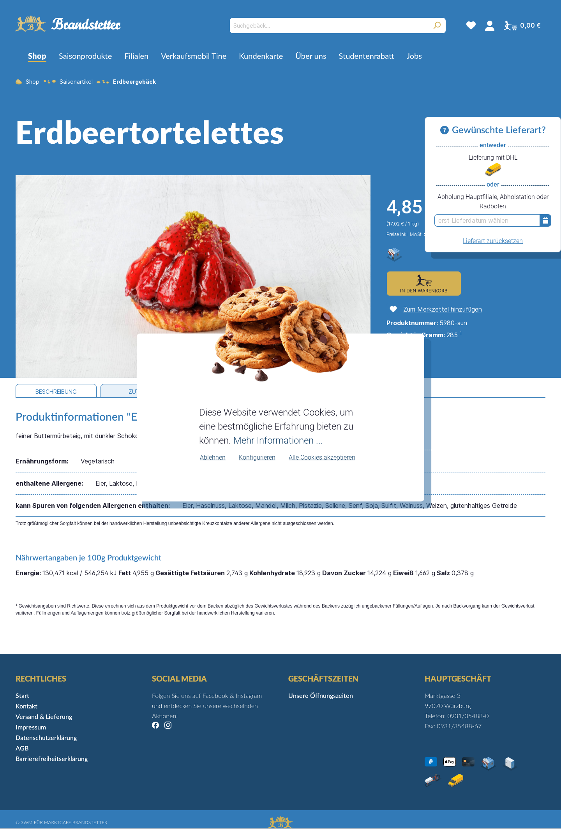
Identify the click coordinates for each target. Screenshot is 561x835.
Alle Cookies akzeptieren (322, 457)
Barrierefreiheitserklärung (52, 759)
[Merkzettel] (471, 25)
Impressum (31, 727)
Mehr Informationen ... (278, 440)
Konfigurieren (257, 457)
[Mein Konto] (489, 25)
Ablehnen (213, 457)
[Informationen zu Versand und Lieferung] (446, 130)
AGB (22, 748)
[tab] (56, 391)
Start (22, 696)
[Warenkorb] (522, 25)
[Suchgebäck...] (329, 25)
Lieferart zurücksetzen (493, 241)
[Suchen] (437, 25)
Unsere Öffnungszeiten (320, 696)
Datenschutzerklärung (46, 738)
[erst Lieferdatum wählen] (487, 220)
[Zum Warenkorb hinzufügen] (423, 283)
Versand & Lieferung (44, 717)
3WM (26, 822)
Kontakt (26, 706)
